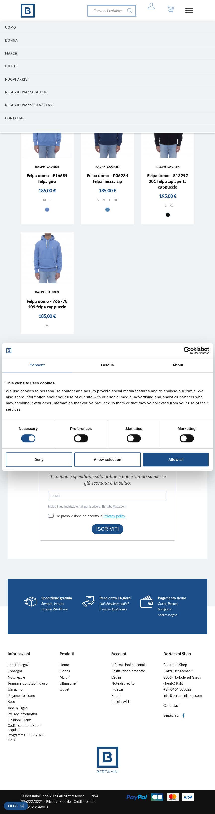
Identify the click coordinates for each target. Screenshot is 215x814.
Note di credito (123, 683)
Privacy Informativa (23, 714)
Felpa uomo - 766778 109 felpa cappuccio (47, 304)
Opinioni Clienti (19, 720)
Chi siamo (15, 689)
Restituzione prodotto (128, 671)
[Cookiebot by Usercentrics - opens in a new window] (187, 350)
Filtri (13, 806)
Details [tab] (107, 365)
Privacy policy (114, 516)
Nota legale (16, 677)
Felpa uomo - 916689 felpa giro (47, 178)
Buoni (115, 696)
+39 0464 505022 (177, 689)
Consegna (15, 671)
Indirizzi (117, 689)
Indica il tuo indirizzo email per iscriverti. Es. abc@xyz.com (87, 506)
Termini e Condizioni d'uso (28, 683)
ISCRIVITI (107, 529)
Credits (79, 801)
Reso (11, 702)
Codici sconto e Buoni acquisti (24, 728)
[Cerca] (111, 11)
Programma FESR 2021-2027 (26, 737)
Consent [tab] (37, 365)
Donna (65, 671)
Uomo (64, 665)
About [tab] (177, 365)
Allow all (176, 459)
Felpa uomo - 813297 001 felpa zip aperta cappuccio (167, 181)
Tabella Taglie (17, 708)
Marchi (65, 677)
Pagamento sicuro (21, 696)
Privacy (51, 801)
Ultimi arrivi (68, 683)
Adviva (43, 807)
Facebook (184, 716)
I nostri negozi (18, 665)
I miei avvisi (120, 702)
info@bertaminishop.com (182, 696)
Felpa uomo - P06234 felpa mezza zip (107, 178)
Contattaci (171, 706)
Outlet (64, 689)
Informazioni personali (128, 665)
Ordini (116, 677)
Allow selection (107, 459)
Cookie (65, 801)
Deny (39, 459)
